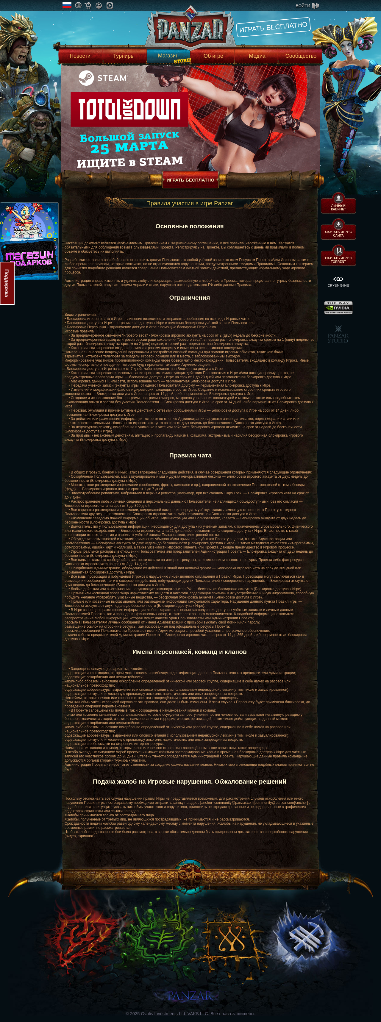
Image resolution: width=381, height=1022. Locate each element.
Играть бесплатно (273, 27)
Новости (80, 56)
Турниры (124, 56)
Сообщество (301, 56)
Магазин (168, 56)
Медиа (257, 56)
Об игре (213, 56)
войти (303, 5)
